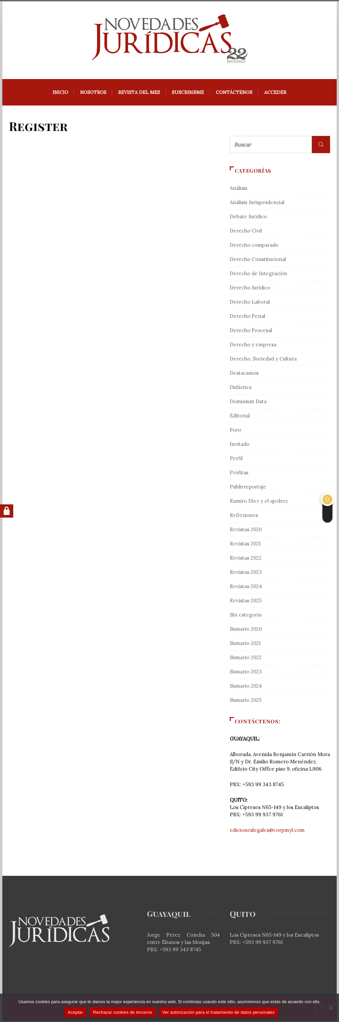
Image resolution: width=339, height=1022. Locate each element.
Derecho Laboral (250, 303)
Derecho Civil (246, 232)
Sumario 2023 (246, 673)
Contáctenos (234, 94)
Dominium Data (248, 403)
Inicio (60, 94)
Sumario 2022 (246, 659)
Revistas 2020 (246, 531)
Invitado (239, 445)
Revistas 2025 (246, 602)
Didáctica (241, 388)
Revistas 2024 (246, 587)
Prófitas (239, 474)
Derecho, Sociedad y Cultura (263, 360)
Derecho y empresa (253, 346)
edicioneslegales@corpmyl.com (267, 831)
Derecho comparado (254, 246)
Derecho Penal (247, 317)
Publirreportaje (248, 488)
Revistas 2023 (246, 573)
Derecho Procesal (251, 331)
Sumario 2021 (245, 644)
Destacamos (244, 374)
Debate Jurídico (248, 218)
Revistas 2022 (246, 559)
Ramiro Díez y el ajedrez (259, 502)
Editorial (240, 417)
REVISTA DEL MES (139, 94)
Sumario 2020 (246, 630)
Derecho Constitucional (258, 260)
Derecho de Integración (258, 275)
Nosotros (93, 94)
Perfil (236, 459)
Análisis (238, 189)
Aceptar (75, 1012)
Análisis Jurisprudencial (257, 203)
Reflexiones (244, 516)
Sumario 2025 (246, 701)
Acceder (275, 94)
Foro (235, 431)
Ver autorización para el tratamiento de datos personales (218, 1012)
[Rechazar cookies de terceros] (330, 1007)
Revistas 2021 (245, 545)
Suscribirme (188, 94)
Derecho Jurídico (250, 289)
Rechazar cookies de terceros (122, 1012)
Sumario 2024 (246, 687)
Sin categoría (246, 616)
